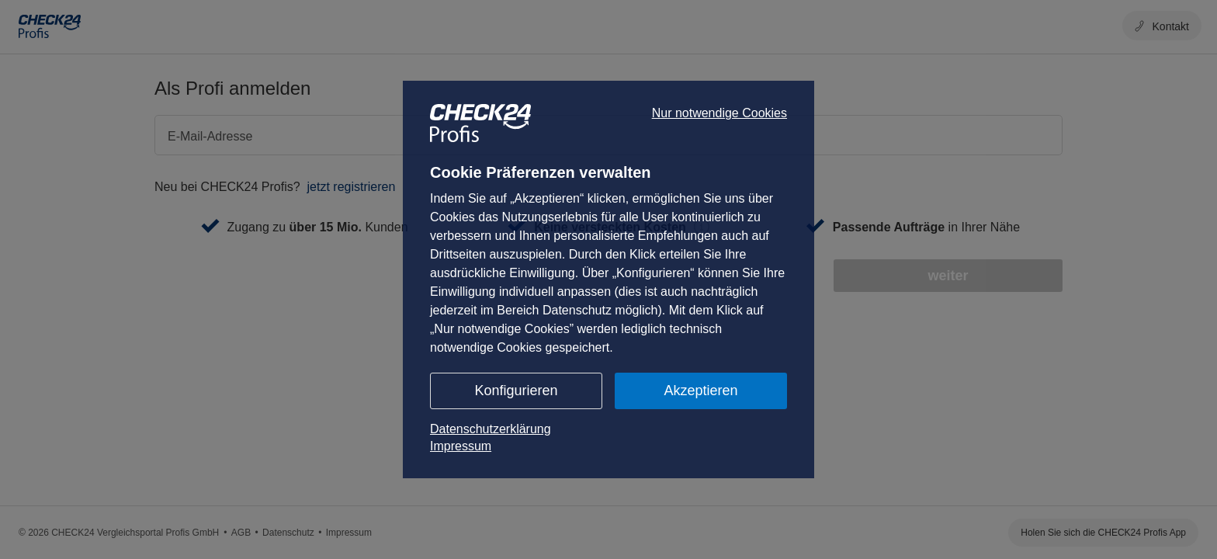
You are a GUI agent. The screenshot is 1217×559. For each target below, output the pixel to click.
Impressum (460, 446)
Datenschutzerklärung (490, 429)
